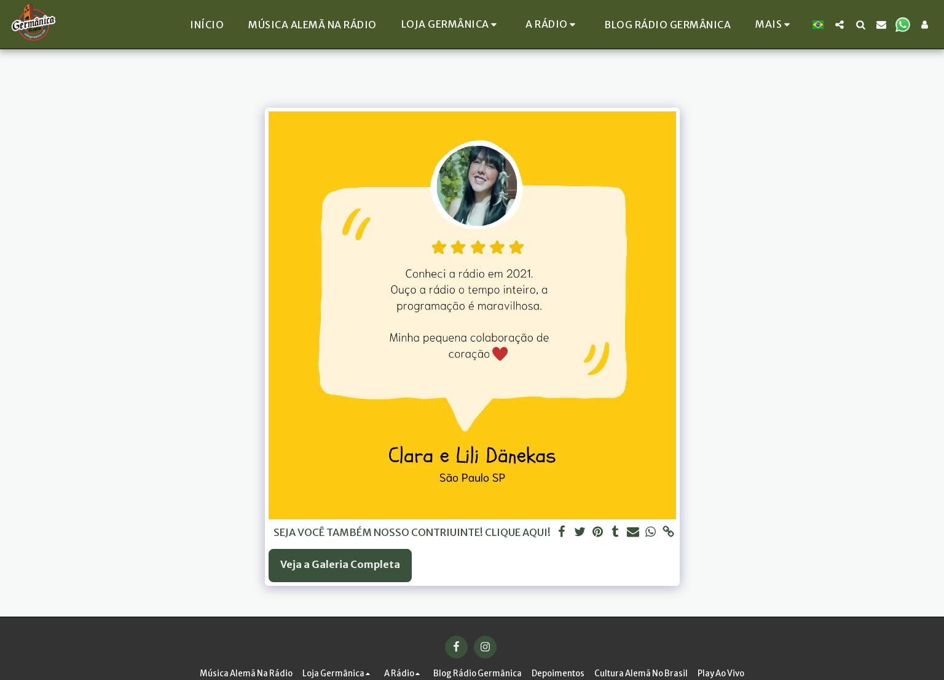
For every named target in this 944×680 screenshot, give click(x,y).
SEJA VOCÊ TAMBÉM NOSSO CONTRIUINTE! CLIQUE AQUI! (412, 532)
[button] (453, 24)
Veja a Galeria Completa (340, 564)
